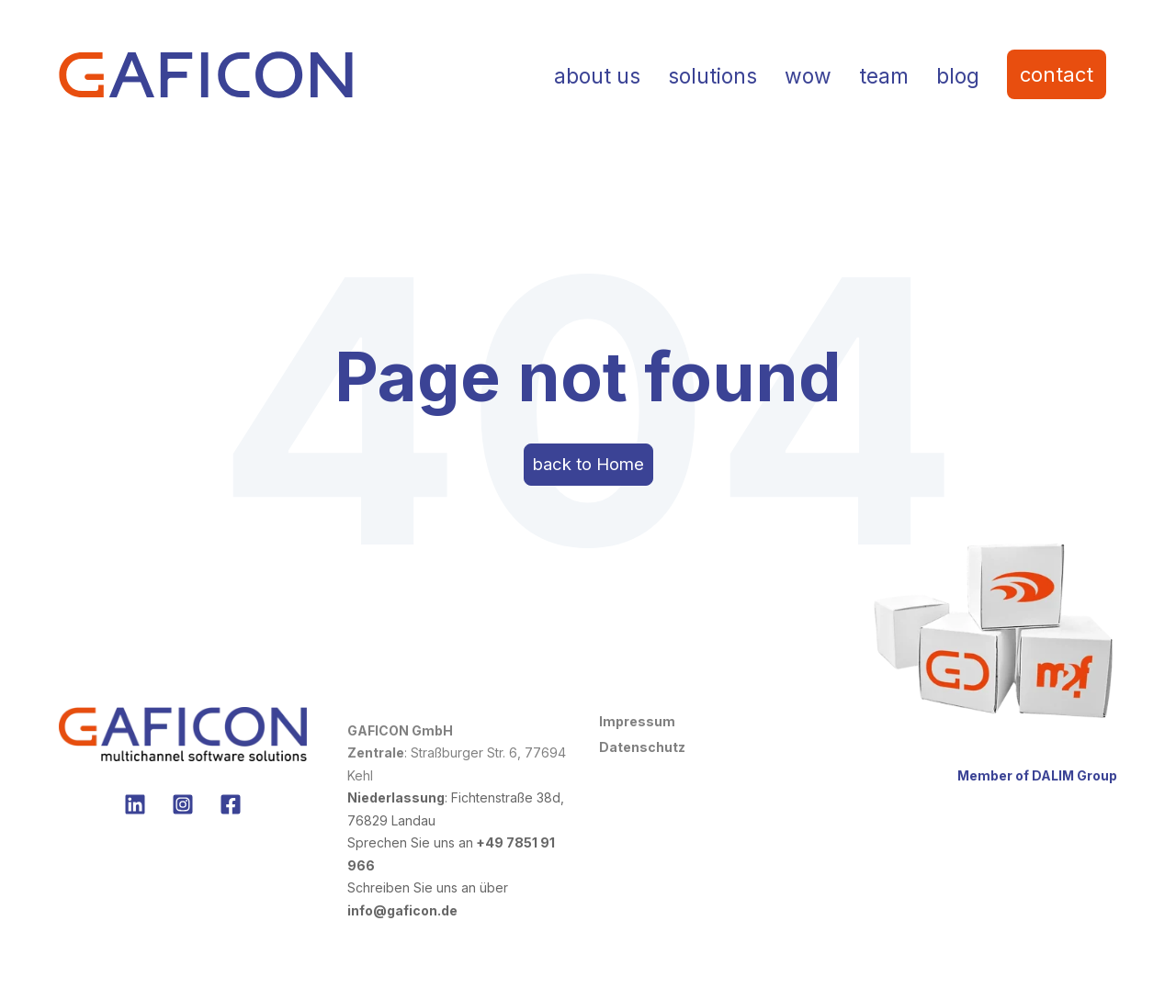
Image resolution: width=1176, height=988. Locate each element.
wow (808, 75)
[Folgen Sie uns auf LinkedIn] (135, 814)
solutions (712, 75)
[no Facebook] (230, 814)
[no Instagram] (182, 814)
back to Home (588, 468)
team (884, 75)
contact (1056, 74)
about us (597, 75)
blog (957, 75)
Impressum (637, 730)
